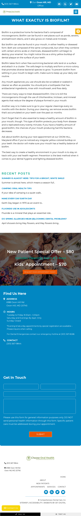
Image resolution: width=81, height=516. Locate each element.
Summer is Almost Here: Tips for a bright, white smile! (33, 178)
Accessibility (35, 503)
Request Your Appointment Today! (39, 272)
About (43, 480)
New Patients (42, 484)
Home (63, 477)
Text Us (61, 514)
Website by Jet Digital (55, 503)
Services (51, 487)
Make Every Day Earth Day (17, 198)
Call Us (20, 514)
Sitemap (24, 503)
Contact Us (11, 508)
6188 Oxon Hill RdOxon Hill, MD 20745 (16, 304)
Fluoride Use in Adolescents (18, 209)
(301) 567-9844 (11, 4)
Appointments (38, 487)
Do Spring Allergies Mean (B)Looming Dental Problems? (34, 219)
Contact (62, 487)
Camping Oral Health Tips (17, 188)
